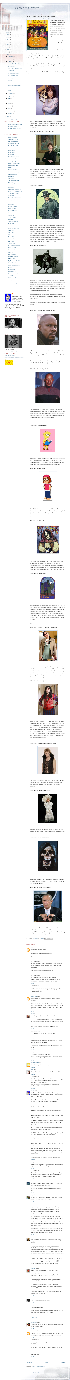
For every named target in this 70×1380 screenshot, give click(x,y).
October (10, 61)
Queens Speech (12, 159)
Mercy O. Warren (12, 210)
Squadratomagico (12, 174)
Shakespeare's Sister (13, 139)
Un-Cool (10, 185)
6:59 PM (32, 1192)
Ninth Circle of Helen (13, 143)
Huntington (11, 154)
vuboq (32, 1013)
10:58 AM (33, 1074)
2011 (7, 42)
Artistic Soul (34, 996)
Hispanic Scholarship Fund (15, 124)
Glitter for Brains (12, 277)
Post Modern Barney (13, 141)
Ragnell (10, 167)
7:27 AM (32, 1028)
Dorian (32, 1181)
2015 (7, 32)
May (9, 103)
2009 (7, 47)
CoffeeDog (11, 215)
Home (46, 1362)
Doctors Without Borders (14, 128)
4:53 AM (32, 1356)
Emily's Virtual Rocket (13, 163)
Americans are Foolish (13, 73)
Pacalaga (10, 213)
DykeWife (10, 252)
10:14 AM (33, 1067)
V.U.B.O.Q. (11, 232)
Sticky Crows (11, 258)
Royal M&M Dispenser (14, 265)
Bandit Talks (11, 236)
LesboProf (10, 219)
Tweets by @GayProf (10, 355)
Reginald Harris (35, 1195)
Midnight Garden (12, 169)
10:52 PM (33, 959)
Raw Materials (12, 254)
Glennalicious (11, 269)
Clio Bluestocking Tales (14, 202)
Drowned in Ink (12, 271)
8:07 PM (32, 1234)
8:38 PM (32, 1295)
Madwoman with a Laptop (14, 189)
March (9, 108)
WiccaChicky (11, 182)
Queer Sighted (11, 152)
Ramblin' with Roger (13, 165)
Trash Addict (11, 243)
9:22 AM (32, 1060)
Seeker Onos (34, 1322)
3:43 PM (32, 1178)
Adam (32, 1297)
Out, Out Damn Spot (13, 75)
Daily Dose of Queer (13, 156)
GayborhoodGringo (13, 256)
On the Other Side (12, 206)
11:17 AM (33, 1088)
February (10, 111)
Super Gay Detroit (12, 226)
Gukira (10, 267)
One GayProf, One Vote (13, 63)
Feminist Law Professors (14, 197)
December (10, 56)
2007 (7, 52)
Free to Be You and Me (13, 83)
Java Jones (11, 178)
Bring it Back (11, 88)
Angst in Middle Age (13, 228)
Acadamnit (11, 195)
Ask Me (10, 80)
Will (32, 1237)
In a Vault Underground (14, 245)
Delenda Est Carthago (13, 172)
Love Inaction (11, 66)
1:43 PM (32, 1337)
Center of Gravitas (27, 8)
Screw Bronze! (12, 247)
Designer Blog (11, 150)
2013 (7, 37)
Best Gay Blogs (12, 161)
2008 (7, 49)
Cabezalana (11, 176)
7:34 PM (32, 1201)
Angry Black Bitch (13, 221)
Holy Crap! (10, 78)
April (9, 106)
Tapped (9, 90)
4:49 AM (32, 1265)
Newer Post (29, 1362)
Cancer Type (34, 1317)
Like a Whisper (12, 208)
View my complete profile (13, 311)
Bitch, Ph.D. (11, 223)
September (11, 93)
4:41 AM (32, 1320)
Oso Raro (33, 1268)
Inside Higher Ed (12, 137)
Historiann (11, 187)
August (10, 96)
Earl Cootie (11, 241)
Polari (9, 148)
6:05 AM (32, 1328)
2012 (7, 39)
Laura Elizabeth (12, 263)
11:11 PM (32, 973)
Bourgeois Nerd (12, 250)
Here (11, 288)
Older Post (62, 1362)
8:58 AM (32, 1049)
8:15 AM (32, 1302)
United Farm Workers (13, 126)
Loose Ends (11, 239)
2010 (7, 44)
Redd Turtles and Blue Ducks (15, 146)
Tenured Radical (12, 217)
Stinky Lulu (11, 230)
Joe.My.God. (11, 280)
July (9, 98)
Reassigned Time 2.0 (13, 200)
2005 (7, 116)
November (10, 59)
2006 (7, 54)
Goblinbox (11, 204)
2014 (7, 34)
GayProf (33, 1090)
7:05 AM (32, 1011)
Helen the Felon (35, 1062)
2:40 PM (32, 1168)
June (9, 101)
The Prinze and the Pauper (14, 85)
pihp (9, 234)
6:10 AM (32, 993)
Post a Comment (29, 1359)
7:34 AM (32, 1035)
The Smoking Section (13, 180)
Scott (32, 1069)
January (10, 113)
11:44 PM (33, 983)
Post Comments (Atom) (39, 1366)
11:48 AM (33, 1159)
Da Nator (33, 1331)
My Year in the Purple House (15, 260)
